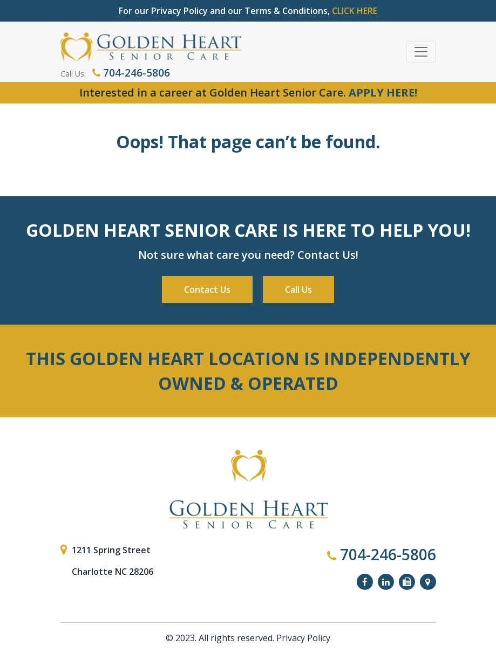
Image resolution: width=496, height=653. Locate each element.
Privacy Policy (303, 638)
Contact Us (207, 289)
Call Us (298, 289)
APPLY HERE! (383, 92)
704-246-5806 (131, 73)
